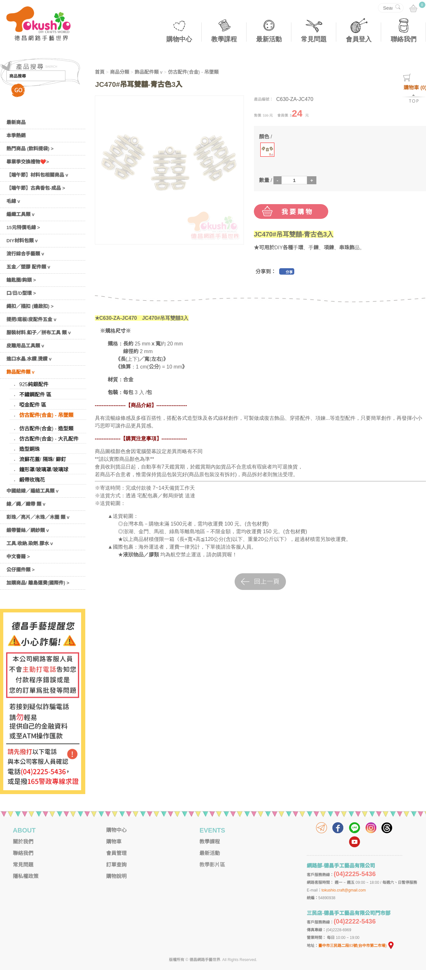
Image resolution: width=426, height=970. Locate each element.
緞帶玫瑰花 (32, 480)
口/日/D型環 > (21, 293)
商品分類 (119, 72)
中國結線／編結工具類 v (32, 490)
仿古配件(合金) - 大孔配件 (49, 439)
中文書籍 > (18, 556)
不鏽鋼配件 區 (35, 394)
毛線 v (13, 201)
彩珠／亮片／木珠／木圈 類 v (38, 517)
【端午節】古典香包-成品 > (35, 188)
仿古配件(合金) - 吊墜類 (46, 415)
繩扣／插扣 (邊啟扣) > (30, 306)
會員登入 (359, 39)
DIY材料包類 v (22, 240)
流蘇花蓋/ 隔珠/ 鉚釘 (42, 459)
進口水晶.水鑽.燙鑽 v (29, 358)
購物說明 (116, 876)
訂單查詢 (116, 864)
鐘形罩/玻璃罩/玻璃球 (43, 469)
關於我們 (23, 841)
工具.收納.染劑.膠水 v (29, 543)
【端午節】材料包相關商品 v (37, 175)
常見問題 (314, 39)
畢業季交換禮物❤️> (27, 161)
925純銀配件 (33, 384)
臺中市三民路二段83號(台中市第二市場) (356, 945)
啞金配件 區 (32, 405)
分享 (289, 272)
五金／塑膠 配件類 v (28, 266)
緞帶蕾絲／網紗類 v (27, 530)
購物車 (113, 841)
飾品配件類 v (20, 372)
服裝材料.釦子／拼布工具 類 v (38, 332)
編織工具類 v (20, 214)
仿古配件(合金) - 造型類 (46, 428)
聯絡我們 (403, 39)
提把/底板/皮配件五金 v (31, 319)
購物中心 (179, 39)
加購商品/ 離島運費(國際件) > (37, 582)
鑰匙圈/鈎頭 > (21, 280)
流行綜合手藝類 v (25, 253)
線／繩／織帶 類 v (26, 504)
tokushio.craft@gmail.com (344, 890)
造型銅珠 (29, 449)
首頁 (99, 72)
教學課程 (224, 39)
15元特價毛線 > (23, 227)
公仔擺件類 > (20, 569)
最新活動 (269, 39)
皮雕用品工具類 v (25, 345)
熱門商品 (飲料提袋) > (30, 148)
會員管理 (116, 853)
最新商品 (16, 122)
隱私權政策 (25, 876)
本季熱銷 (16, 135)
